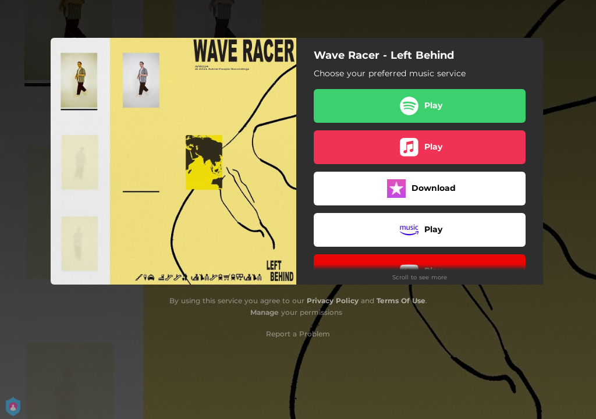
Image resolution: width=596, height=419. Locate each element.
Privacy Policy (333, 300)
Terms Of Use (401, 300)
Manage (264, 312)
